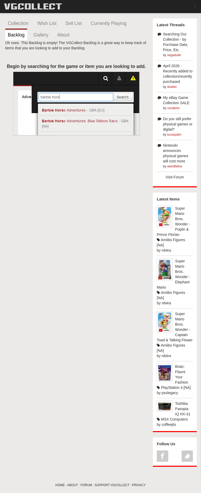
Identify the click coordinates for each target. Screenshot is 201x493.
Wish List (47, 23)
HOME (60, 485)
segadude (174, 55)
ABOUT (72, 485)
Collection (18, 23)
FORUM (86, 485)
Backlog (16, 35)
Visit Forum (175, 177)
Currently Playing (108, 23)
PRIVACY (139, 485)
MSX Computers (172, 419)
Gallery (41, 35)
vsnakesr (173, 108)
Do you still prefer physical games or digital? (178, 124)
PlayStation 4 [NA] (174, 387)
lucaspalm (174, 134)
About (63, 35)
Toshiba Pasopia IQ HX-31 (182, 408)
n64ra (166, 250)
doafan (172, 87)
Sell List (73, 23)
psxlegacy (170, 393)
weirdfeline (174, 166)
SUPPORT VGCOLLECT (111, 485)
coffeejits (169, 424)
